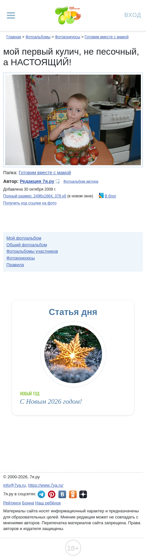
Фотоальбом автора (80, 181)
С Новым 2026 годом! (51, 401)
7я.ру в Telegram (41, 494)
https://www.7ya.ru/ (46, 485)
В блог (110, 196)
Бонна (28, 502)
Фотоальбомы (37, 37)
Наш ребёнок (48, 502)
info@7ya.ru (14, 485)
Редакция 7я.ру (37, 181)
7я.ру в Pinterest (52, 494)
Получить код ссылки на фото (29, 203)
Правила (15, 264)
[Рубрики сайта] (11, 15)
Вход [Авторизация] (133, 14)
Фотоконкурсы (67, 37)
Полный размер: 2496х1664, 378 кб (34, 196)
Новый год (29, 394)
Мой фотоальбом (23, 238)
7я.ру (83, 494)
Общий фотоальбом (26, 244)
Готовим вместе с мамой (106, 37)
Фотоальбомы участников (32, 251)
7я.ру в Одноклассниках (73, 494)
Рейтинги (12, 502)
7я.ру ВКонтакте (62, 494)
